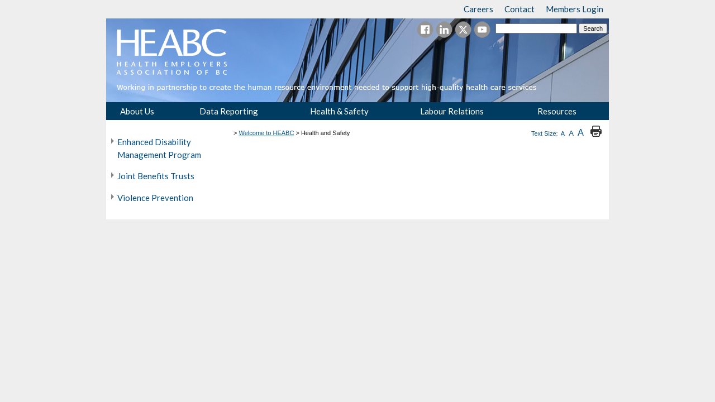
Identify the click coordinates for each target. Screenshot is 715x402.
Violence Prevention (155, 198)
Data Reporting (228, 111)
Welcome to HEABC (266, 133)
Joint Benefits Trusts (155, 176)
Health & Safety (339, 111)
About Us (137, 111)
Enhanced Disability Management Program (159, 148)
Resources (556, 111)
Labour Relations (452, 111)
